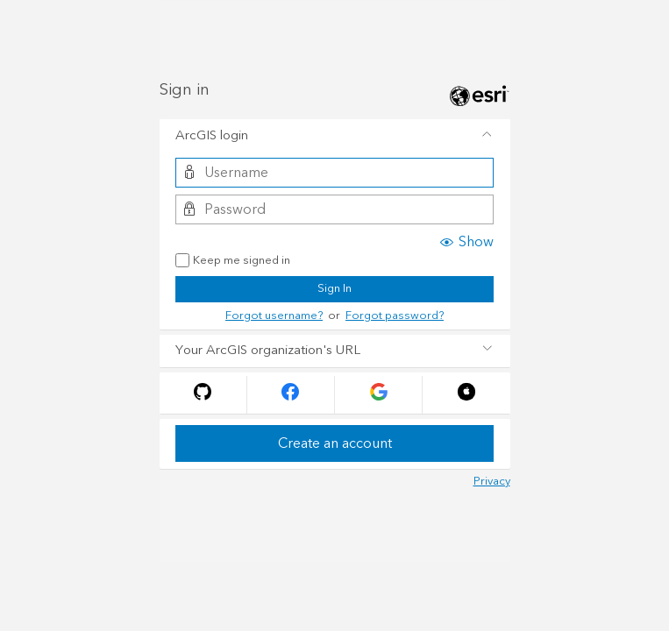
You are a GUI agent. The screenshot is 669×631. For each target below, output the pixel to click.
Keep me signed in (232, 261)
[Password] (334, 209)
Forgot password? (394, 315)
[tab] (335, 135)
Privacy (491, 481)
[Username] (334, 173)
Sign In (334, 288)
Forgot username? (274, 315)
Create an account (335, 443)
